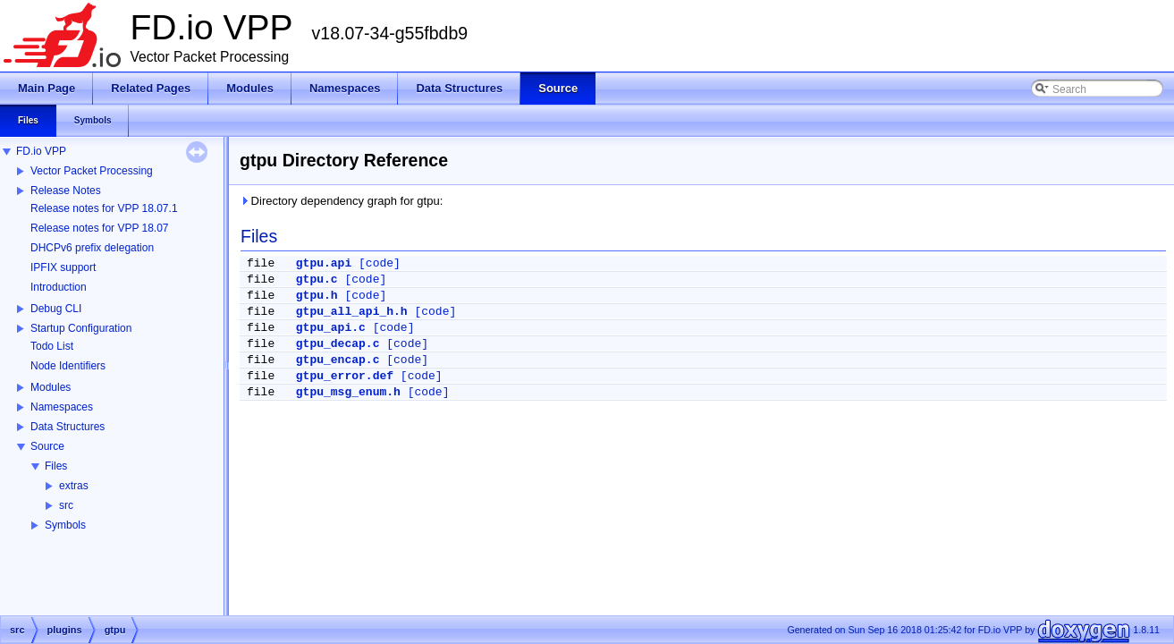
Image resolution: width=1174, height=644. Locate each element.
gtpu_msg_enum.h (348, 392)
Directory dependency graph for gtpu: (341, 201)
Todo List (51, 346)
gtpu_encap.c (338, 360)
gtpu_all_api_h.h (352, 311)
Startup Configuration (80, 328)
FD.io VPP (41, 151)
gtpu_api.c (331, 328)
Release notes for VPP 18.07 (99, 228)
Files (56, 466)
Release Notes (65, 190)
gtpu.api (323, 263)
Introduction (58, 287)
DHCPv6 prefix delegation (92, 248)
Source (47, 446)
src (66, 505)
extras (74, 485)
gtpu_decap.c (338, 344)
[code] (380, 263)
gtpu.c (317, 279)
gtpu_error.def (344, 376)
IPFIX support (63, 267)
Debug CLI (55, 308)
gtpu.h (317, 295)
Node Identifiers (68, 366)
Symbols (65, 525)
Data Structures (67, 426)
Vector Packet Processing (91, 171)
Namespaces (61, 407)
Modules (50, 387)
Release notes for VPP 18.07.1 (104, 208)
